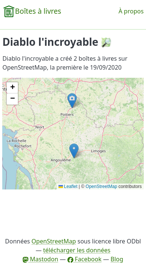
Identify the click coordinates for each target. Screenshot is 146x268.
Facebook (84, 259)
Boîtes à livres (38, 11)
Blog (117, 259)
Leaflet (67, 186)
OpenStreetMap (101, 186)
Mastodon (40, 259)
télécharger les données (77, 250)
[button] (72, 100)
